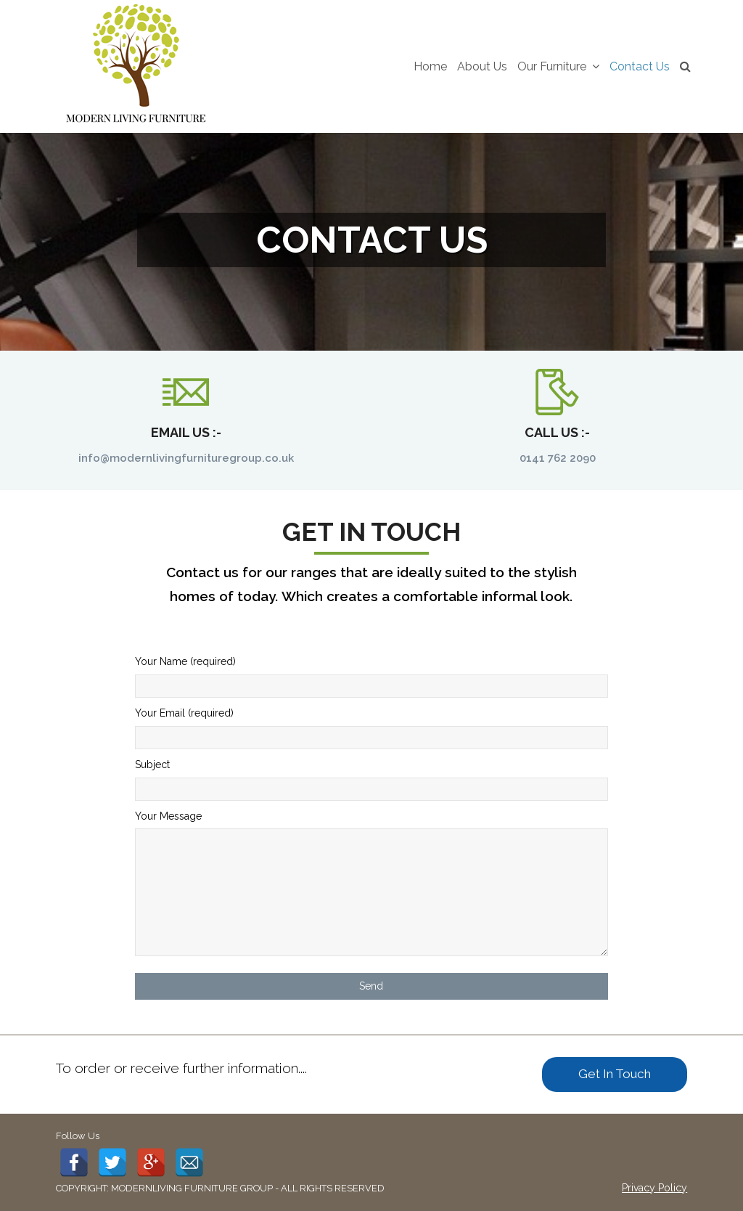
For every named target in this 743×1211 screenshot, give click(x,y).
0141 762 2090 (558, 458)
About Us (482, 66)
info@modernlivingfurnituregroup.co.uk (186, 458)
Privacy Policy (654, 1188)
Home (430, 66)
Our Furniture (558, 66)
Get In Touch (614, 1074)
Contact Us (639, 66)
